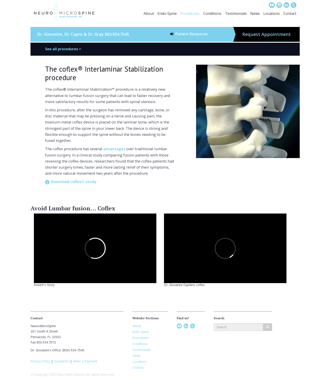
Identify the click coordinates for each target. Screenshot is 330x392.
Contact (289, 13)
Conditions (212, 13)
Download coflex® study (73, 181)
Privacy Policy (40, 361)
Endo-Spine (167, 13)
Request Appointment (266, 34)
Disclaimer (61, 361)
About (149, 13)
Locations (271, 13)
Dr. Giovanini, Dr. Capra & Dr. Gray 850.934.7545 (83, 34)
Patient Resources (191, 33)
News (255, 13)
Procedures (190, 13)
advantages (114, 148)
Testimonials (236, 13)
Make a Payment (85, 361)
